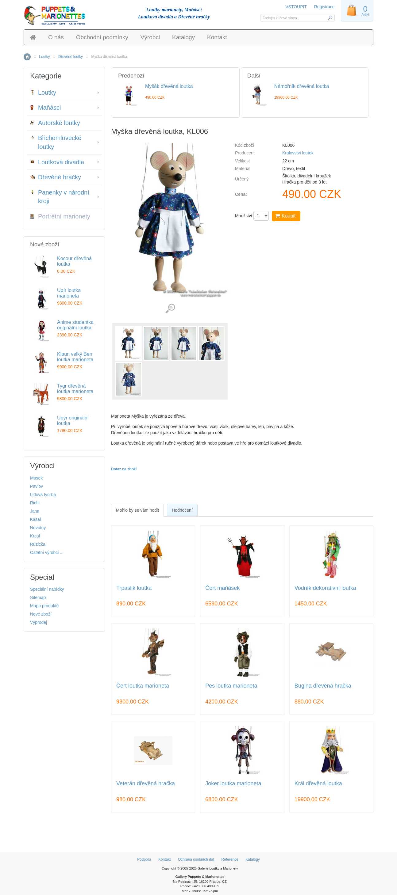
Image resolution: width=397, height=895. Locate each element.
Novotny (38, 527)
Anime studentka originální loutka (75, 325)
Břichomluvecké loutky (55, 142)
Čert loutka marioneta (142, 686)
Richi (35, 502)
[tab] (137, 510)
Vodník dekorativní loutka (325, 588)
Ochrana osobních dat (196, 859)
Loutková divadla (57, 162)
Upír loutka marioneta (69, 293)
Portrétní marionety (60, 216)
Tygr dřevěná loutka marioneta (75, 388)
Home (27, 56)
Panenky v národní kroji (59, 197)
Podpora (144, 859)
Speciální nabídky (47, 589)
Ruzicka (37, 544)
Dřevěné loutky (70, 57)
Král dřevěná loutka (318, 784)
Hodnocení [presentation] (182, 510)
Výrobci (150, 37)
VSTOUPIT (296, 6)
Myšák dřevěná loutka (169, 86)
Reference (229, 859)
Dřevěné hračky (55, 177)
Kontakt (217, 37)
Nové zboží (41, 614)
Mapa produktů (44, 605)
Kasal (35, 519)
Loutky (44, 57)
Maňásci (45, 107)
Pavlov (36, 486)
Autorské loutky (55, 122)
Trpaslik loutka (134, 588)
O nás (56, 37)
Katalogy (183, 37)
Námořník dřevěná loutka (301, 86)
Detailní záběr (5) (170, 308)
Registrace (324, 6)
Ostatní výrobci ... (47, 552)
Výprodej (38, 622)
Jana (34, 511)
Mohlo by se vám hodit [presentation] (137, 510)
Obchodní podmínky (102, 37)
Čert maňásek (222, 588)
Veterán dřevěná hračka (145, 784)
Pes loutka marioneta (231, 686)
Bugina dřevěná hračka (323, 686)
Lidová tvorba (43, 494)
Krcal (35, 535)
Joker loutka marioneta (233, 784)
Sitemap (38, 597)
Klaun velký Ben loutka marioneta (75, 356)
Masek (36, 478)
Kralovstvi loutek (298, 152)
